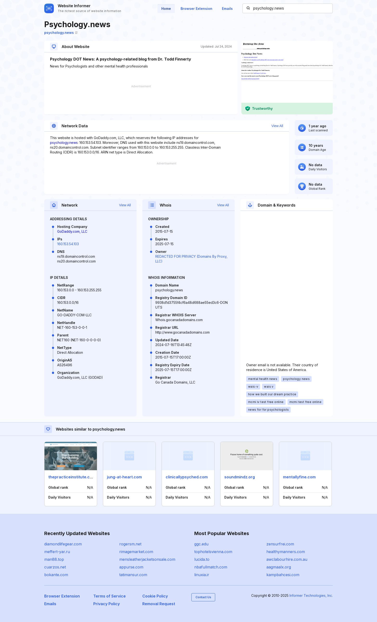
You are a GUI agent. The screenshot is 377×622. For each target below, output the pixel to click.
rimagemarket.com (136, 551)
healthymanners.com (285, 551)
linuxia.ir (201, 574)
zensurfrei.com (280, 544)
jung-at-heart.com (124, 477)
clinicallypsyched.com (187, 477)
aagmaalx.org (278, 567)
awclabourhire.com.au (286, 559)
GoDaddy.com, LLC (72, 231)
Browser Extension (196, 8)
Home (166, 8)
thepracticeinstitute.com (71, 477)
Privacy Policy (106, 603)
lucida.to (201, 559)
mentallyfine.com (299, 477)
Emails (227, 8)
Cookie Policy (155, 596)
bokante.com (56, 574)
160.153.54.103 (68, 244)
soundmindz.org (239, 477)
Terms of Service (109, 596)
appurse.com (131, 567)
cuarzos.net (55, 567)
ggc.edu (201, 544)
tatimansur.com (133, 574)
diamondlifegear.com (63, 544)
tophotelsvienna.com (213, 551)
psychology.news (60, 32)
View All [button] (277, 126)
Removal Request (158, 603)
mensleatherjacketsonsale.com (147, 559)
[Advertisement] (141, 99)
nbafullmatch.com (210, 567)
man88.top (54, 559)
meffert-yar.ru (57, 551)
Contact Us (203, 597)
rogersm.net (130, 544)
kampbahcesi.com (282, 574)
